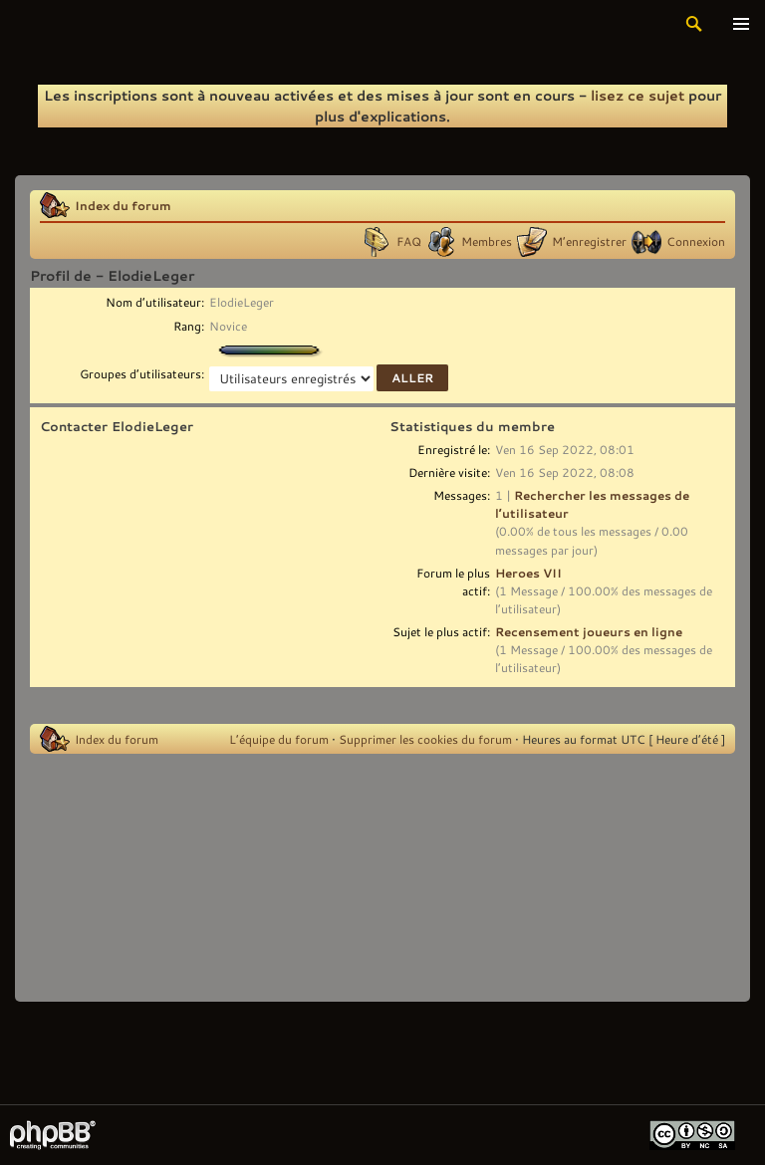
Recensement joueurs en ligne (588, 631)
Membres (486, 241)
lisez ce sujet (637, 95)
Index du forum (123, 205)
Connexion (695, 241)
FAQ (408, 241)
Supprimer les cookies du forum (425, 739)
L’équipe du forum (279, 739)
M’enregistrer (589, 241)
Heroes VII (528, 573)
